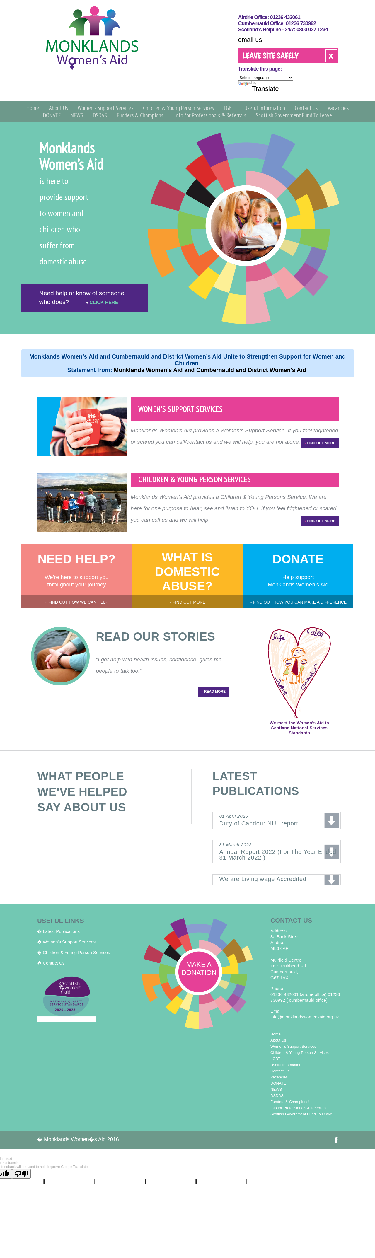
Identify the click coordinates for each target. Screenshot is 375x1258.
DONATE (52, 115)
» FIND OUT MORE (187, 602)
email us (250, 39)
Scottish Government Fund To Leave (294, 115)
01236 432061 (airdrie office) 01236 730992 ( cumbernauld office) (305, 997)
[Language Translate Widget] (265, 78)
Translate (259, 88)
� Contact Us (50, 962)
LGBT (229, 108)
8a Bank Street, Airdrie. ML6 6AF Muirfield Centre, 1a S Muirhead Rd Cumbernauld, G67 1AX (288, 954)
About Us (58, 108)
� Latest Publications (58, 931)
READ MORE (214, 691)
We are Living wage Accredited (262, 879)
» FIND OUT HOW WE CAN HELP (76, 602)
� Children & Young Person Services (73, 952)
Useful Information (264, 108)
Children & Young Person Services (178, 108)
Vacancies (338, 108)
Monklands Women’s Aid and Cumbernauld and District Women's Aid (211, 370)
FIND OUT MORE (320, 443)
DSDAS (100, 115)
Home (32, 108)
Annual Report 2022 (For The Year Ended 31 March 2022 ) (279, 851)
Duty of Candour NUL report (279, 820)
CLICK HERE (102, 302)
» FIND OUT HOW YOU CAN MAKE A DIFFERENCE (298, 602)
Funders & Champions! (141, 115)
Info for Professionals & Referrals (210, 115)
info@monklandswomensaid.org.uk (304, 1016)
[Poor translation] (21, 1174)
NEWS (77, 115)
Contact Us (306, 108)
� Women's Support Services (66, 941)
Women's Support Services (105, 108)
